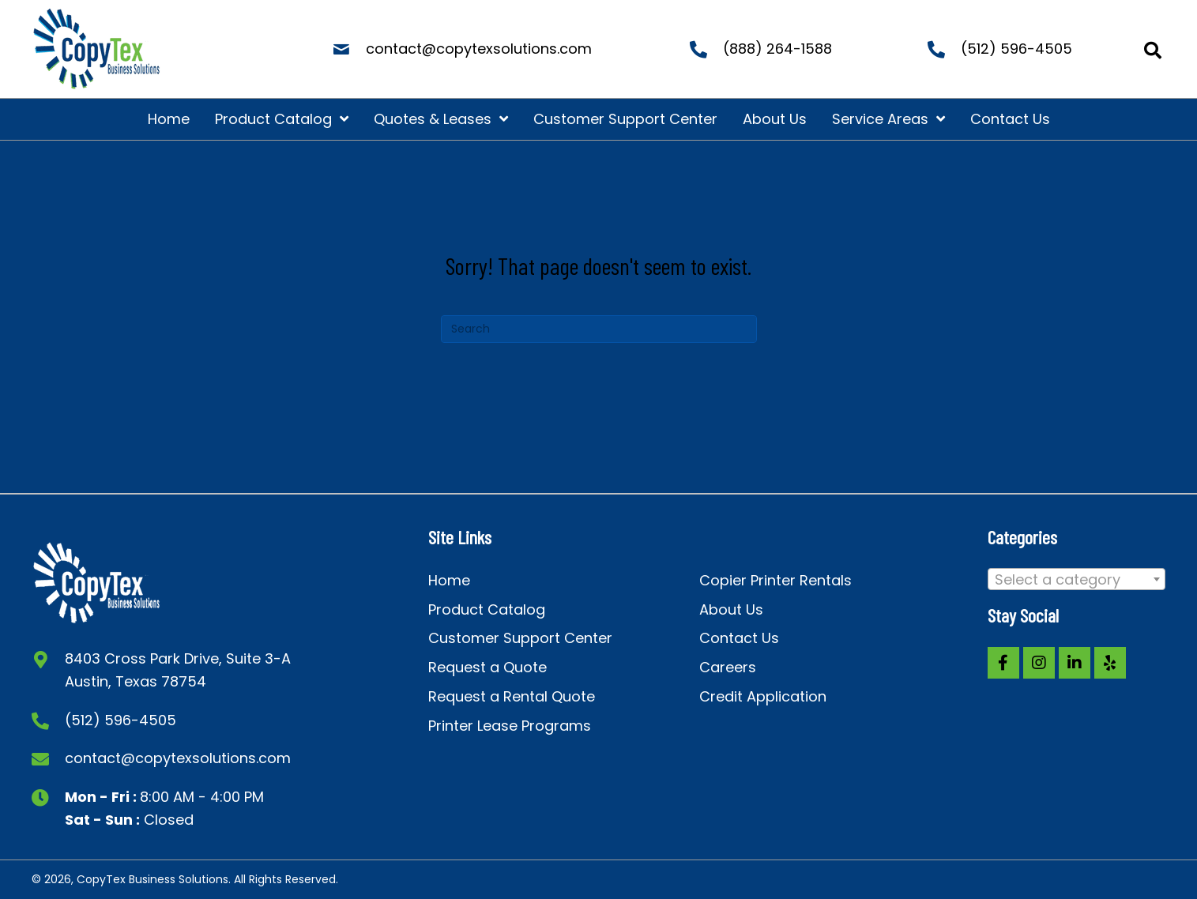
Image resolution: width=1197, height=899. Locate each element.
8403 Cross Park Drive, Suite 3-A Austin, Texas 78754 (178, 670)
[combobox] (1077, 579)
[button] (1003, 663)
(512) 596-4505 (1016, 48)
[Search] (599, 329)
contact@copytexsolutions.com (479, 48)
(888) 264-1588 (777, 48)
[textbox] (1076, 580)
